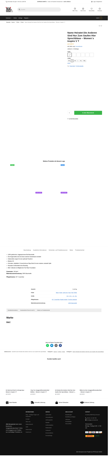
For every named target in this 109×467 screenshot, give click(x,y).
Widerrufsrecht (29, 435)
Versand (98, 426)
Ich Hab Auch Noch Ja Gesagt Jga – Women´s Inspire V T (15, 402)
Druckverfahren (49, 444)
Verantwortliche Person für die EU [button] (27, 321)
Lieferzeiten (48, 426)
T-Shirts (17, 22)
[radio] (69, 55)
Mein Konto (83, 9)
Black (57, 304)
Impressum (28, 443)
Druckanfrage (49, 447)
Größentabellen (49, 436)
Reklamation (49, 439)
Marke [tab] (71, 261)
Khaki (60, 304)
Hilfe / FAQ (74, 9)
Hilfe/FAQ (92, 426)
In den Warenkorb (88, 113)
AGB (27, 438)
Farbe (69, 51)
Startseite (8, 22)
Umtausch (48, 442)
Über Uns (28, 433)
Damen (13, 22)
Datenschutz (29, 441)
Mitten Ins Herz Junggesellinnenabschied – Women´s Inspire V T (90, 402)
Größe (69, 58)
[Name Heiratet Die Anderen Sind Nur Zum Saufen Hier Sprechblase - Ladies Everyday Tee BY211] (99, 26)
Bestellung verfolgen (70, 428)
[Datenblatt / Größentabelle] (75, 66)
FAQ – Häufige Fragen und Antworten (32, 427)
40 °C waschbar (56, 311)
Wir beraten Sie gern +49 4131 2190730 (16, 1)
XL (73, 307)
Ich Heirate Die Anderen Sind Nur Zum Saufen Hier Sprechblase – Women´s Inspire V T (65, 403)
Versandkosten (78, 46)
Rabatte (47, 434)
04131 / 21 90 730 (90, 429)
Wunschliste (91, 9)
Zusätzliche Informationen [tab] (40, 261)
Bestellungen (68, 426)
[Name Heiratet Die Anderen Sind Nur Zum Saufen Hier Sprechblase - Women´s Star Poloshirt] (101, 26)
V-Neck (22, 22)
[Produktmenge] (69, 113)
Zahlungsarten (49, 431)
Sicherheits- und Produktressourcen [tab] (58, 261)
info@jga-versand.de (91, 431)
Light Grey (65, 304)
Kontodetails (68, 433)
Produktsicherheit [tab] (79, 261)
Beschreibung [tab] (27, 261)
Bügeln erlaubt (63, 311)
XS (67, 307)
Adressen (67, 431)
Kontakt (27, 430)
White (75, 304)
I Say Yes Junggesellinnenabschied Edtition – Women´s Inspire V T (39, 402)
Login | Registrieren (96, 1)
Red (72, 304)
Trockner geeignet (72, 311)
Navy (69, 304)
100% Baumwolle (72, 314)
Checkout (99, 9)
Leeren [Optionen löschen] (68, 63)
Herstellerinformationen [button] (13, 321)
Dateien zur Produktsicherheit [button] (43, 321)
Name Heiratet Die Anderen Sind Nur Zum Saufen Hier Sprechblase (88, 363)
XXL (76, 307)
